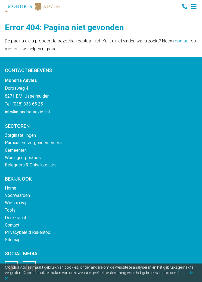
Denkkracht (15, 217)
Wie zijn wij (15, 202)
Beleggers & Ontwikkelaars (31, 165)
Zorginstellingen (20, 135)
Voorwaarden (17, 195)
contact (182, 41)
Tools (10, 210)
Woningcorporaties (23, 157)
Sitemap (13, 239)
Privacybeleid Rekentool (28, 232)
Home (10, 188)
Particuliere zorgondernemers (33, 142)
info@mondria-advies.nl (27, 111)
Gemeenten (16, 150)
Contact (12, 225)
